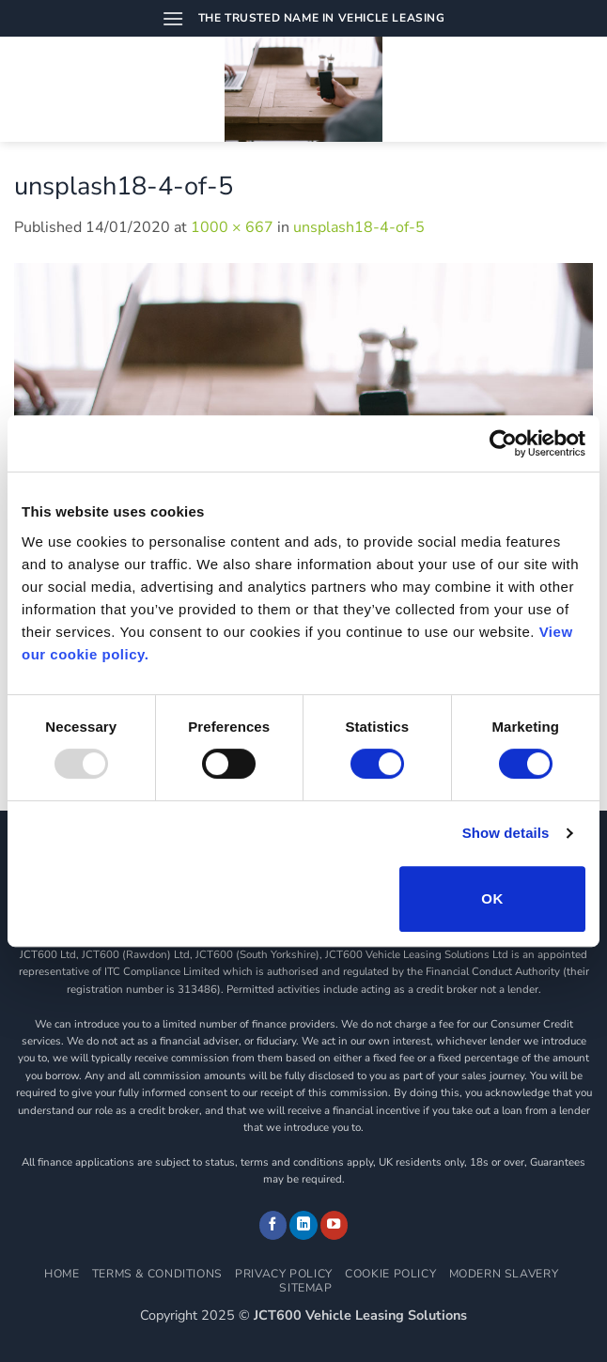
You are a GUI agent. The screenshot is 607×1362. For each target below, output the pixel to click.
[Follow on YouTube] (334, 1225)
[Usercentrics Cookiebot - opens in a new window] (503, 443)
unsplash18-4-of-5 (359, 227)
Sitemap (305, 1287)
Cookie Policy (390, 1273)
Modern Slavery (504, 1273)
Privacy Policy (284, 1273)
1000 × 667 (232, 227)
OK (492, 898)
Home (61, 1273)
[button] (173, 18)
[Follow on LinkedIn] (303, 1225)
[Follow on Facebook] (273, 1225)
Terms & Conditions (157, 1273)
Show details (506, 833)
